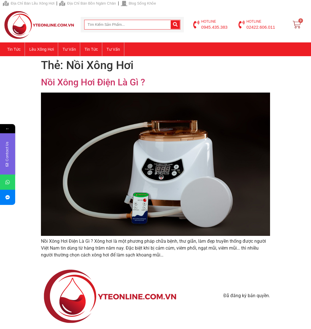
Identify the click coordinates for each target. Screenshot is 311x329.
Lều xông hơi (41, 49)
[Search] (175, 24)
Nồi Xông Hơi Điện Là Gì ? (93, 82)
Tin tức (14, 49)
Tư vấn (69, 49)
